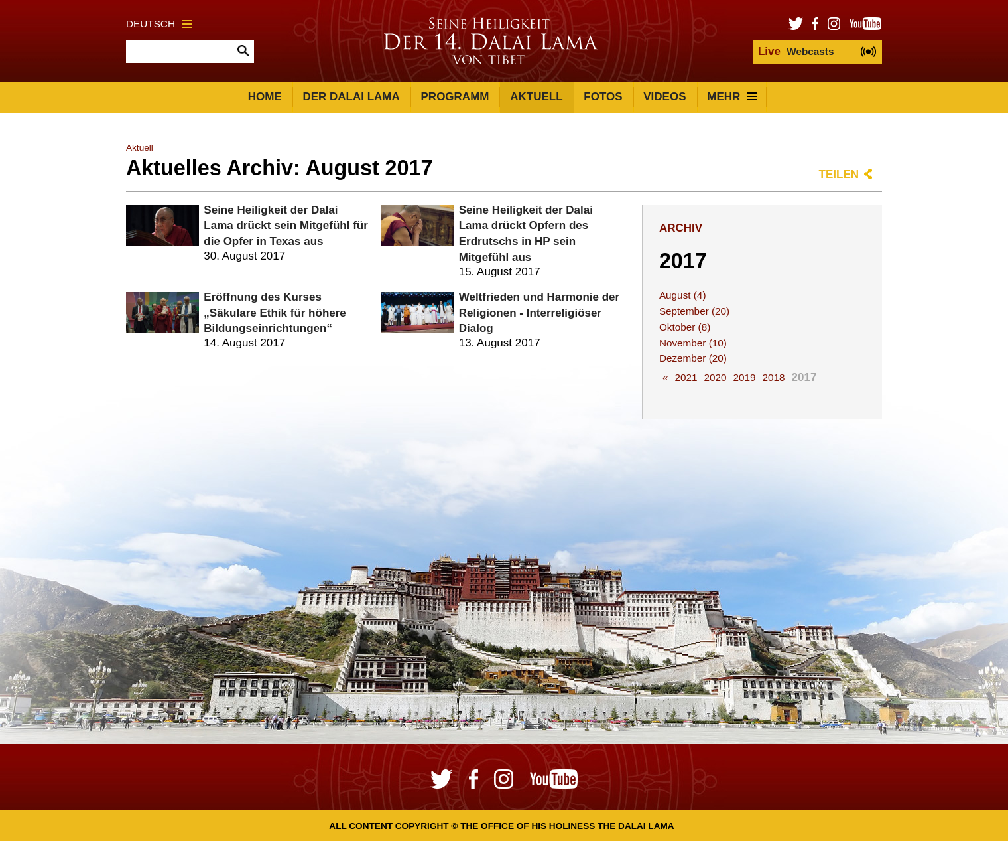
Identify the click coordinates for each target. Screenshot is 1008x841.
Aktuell (536, 96)
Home (265, 96)
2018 (774, 377)
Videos (664, 96)
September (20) (694, 311)
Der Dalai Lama (350, 96)
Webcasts (796, 51)
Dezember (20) (693, 358)
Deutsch (159, 23)
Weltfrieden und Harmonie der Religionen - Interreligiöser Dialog (539, 313)
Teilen (839, 174)
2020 (715, 377)
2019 (744, 377)
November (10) (693, 342)
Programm (455, 96)
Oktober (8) (684, 327)
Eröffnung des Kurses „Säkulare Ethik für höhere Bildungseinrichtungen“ (275, 313)
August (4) (682, 295)
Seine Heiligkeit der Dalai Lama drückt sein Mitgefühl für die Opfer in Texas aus (285, 226)
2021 (685, 377)
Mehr (732, 96)
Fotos (603, 96)
